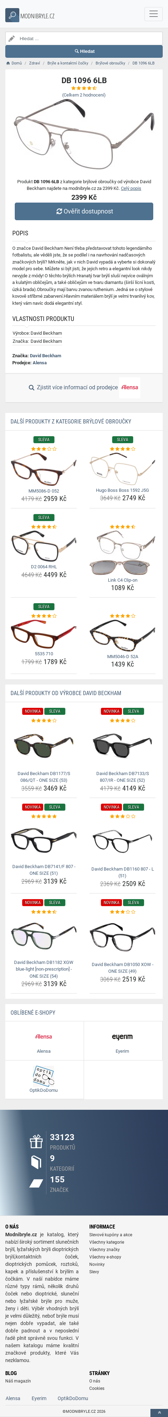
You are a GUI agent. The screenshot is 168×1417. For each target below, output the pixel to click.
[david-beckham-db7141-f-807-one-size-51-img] (44, 840)
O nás (94, 1381)
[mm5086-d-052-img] (44, 469)
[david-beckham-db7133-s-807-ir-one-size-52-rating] (122, 720)
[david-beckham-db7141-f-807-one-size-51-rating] (44, 816)
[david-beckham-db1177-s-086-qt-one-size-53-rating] (44, 720)
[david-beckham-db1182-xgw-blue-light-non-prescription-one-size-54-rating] (44, 912)
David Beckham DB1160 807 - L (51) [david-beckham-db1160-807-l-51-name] (122, 872)
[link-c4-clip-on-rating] (122, 527)
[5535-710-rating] (44, 616)
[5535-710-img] (44, 634)
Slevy (94, 1271)
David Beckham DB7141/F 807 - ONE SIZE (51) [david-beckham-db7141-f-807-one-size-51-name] (44, 870)
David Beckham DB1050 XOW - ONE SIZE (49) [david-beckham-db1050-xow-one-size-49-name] (123, 968)
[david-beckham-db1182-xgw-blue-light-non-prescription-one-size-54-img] (44, 936)
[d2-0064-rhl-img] (44, 546)
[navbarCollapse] (153, 14)
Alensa (40, 362)
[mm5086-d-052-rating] (44, 449)
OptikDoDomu (73, 1398)
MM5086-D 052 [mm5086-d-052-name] (43, 491)
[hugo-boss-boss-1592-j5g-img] (122, 469)
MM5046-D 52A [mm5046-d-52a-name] (122, 656)
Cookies (96, 1388)
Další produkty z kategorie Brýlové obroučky (71, 421)
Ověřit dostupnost (84, 211)
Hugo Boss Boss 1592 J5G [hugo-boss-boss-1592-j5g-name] (122, 490)
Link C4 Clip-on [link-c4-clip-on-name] (122, 580)
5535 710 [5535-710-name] (44, 653)
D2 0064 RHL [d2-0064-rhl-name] (44, 566)
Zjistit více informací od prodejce (84, 387)
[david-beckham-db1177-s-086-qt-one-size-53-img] (44, 746)
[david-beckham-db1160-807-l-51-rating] (122, 816)
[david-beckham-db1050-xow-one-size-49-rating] (122, 912)
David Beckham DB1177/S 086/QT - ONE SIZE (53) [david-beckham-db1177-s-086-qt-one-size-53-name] (44, 777)
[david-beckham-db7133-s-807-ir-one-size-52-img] (122, 746)
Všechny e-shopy (105, 1257)
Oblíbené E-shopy (33, 1012)
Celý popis (131, 188)
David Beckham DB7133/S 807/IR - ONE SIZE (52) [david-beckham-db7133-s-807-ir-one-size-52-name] (122, 777)
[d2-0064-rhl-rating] (44, 527)
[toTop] (159, 1413)
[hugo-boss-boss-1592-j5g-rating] (122, 449)
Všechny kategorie (106, 1242)
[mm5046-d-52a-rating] (122, 616)
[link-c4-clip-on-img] (122, 553)
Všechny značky (104, 1249)
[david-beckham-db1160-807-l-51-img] (122, 842)
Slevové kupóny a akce (110, 1234)
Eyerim (39, 1398)
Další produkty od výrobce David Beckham (66, 693)
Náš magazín (18, 1381)
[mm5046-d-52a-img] (122, 635)
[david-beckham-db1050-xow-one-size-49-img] (122, 937)
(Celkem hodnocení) (84, 95)
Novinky (97, 1264)
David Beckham (45, 355)
